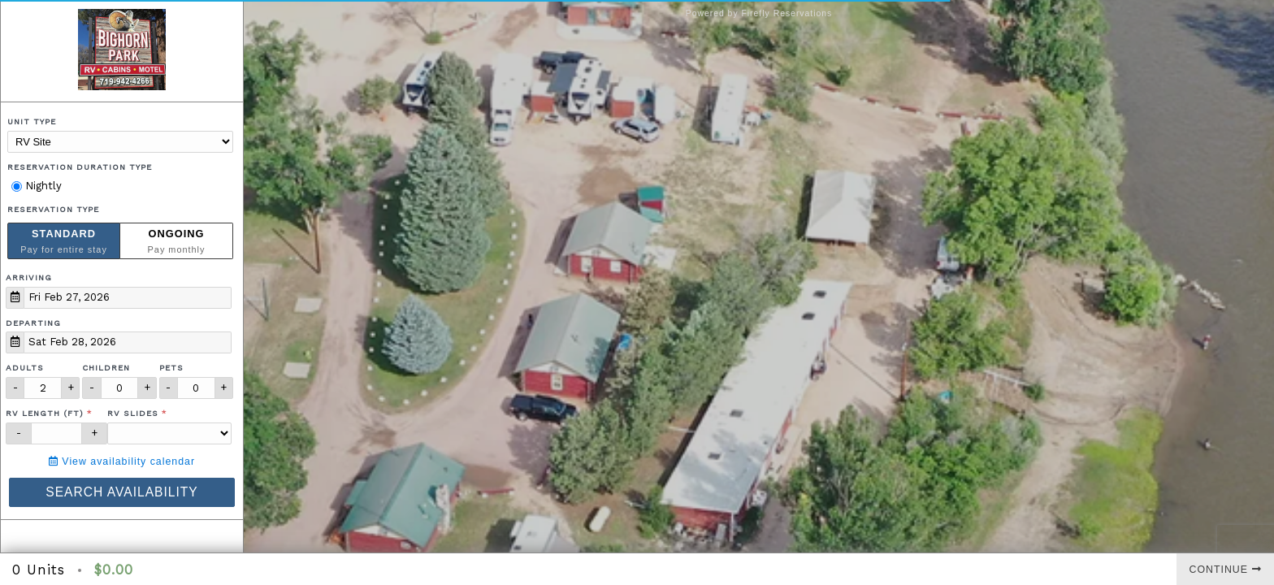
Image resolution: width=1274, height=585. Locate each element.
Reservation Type (53, 209)
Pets (171, 367)
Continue (1226, 569)
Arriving (29, 277)
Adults (25, 367)
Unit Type (31, 121)
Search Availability (121, 492)
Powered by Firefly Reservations (759, 13)
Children (106, 367)
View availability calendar (122, 461)
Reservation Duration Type (79, 166)
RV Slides (132, 413)
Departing (33, 322)
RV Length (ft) (45, 413)
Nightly (36, 186)
